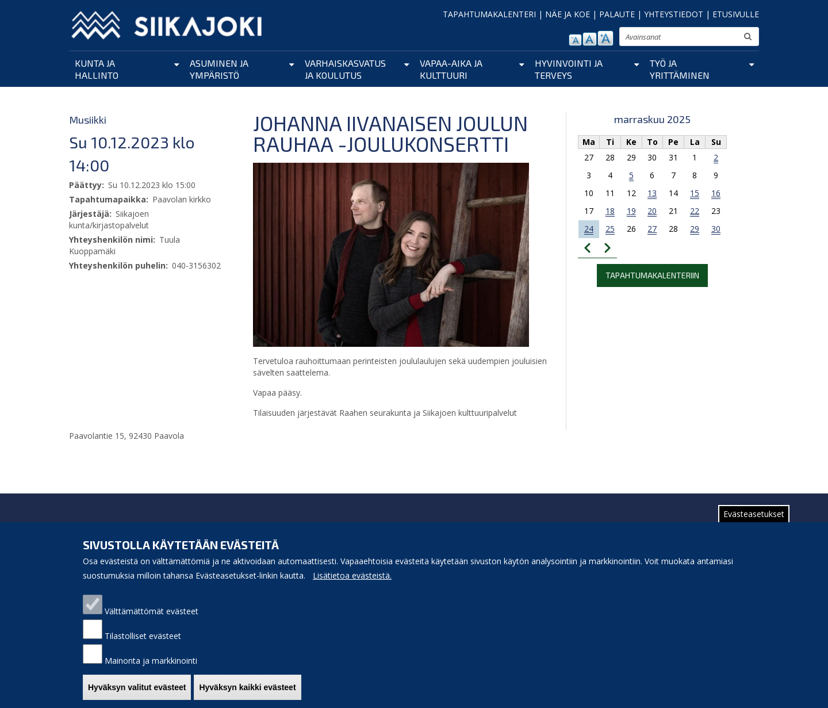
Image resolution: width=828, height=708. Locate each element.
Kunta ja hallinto (96, 69)
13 (652, 192)
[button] (391, 254)
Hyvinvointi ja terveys (569, 69)
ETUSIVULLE (735, 14)
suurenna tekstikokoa (605, 38)
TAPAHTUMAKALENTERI (489, 14)
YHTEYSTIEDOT (673, 14)
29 (694, 228)
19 (631, 210)
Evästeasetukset (753, 526)
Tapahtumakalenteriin (652, 275)
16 (715, 192)
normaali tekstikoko (589, 39)
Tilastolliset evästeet (143, 647)
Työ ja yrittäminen (680, 69)
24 (588, 228)
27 (652, 228)
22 (694, 210)
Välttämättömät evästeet (151, 623)
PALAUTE (617, 14)
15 (694, 192)
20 (652, 210)
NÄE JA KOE (567, 14)
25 (610, 228)
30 (715, 228)
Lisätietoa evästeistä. (352, 587)
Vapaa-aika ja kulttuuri (451, 69)
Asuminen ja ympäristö (219, 69)
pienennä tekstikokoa (575, 40)
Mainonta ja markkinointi (151, 672)
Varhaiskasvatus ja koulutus (345, 69)
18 (610, 210)
